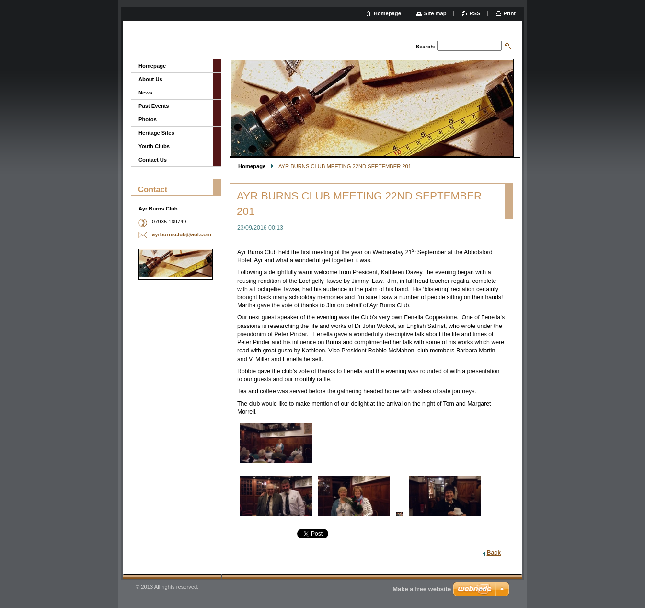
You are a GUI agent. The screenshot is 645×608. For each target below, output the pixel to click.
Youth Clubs (154, 146)
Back (494, 553)
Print (510, 13)
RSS (475, 13)
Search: (426, 46)
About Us (150, 79)
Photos (147, 119)
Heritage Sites (156, 133)
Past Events (153, 106)
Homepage (251, 166)
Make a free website (421, 589)
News (145, 92)
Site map (435, 13)
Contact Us (152, 160)
